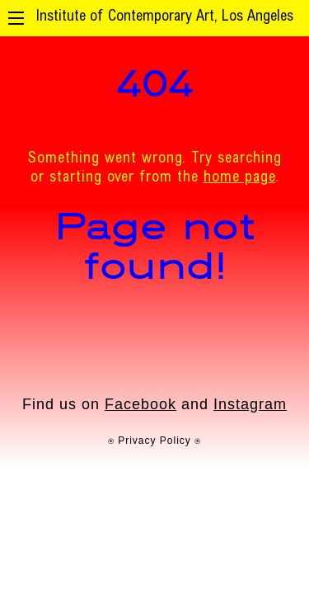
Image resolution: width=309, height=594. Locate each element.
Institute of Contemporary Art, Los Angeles (164, 17)
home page (239, 178)
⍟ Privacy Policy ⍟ (154, 440)
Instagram (250, 404)
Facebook (140, 404)
